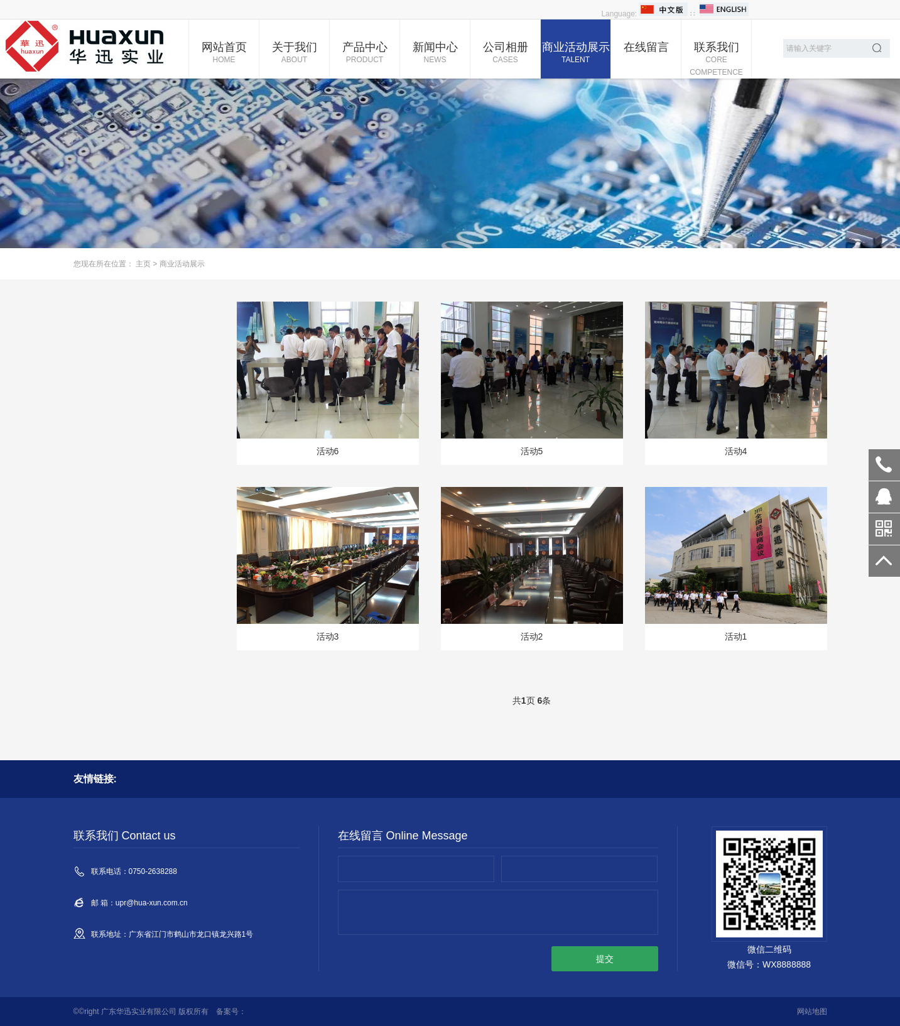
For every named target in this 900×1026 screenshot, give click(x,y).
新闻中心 (435, 53)
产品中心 (364, 53)
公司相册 (505, 53)
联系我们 (716, 60)
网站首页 (224, 53)
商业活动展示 (575, 53)
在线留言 (646, 47)
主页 (143, 263)
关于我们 (294, 53)
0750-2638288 (884, 465)
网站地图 (812, 1011)
